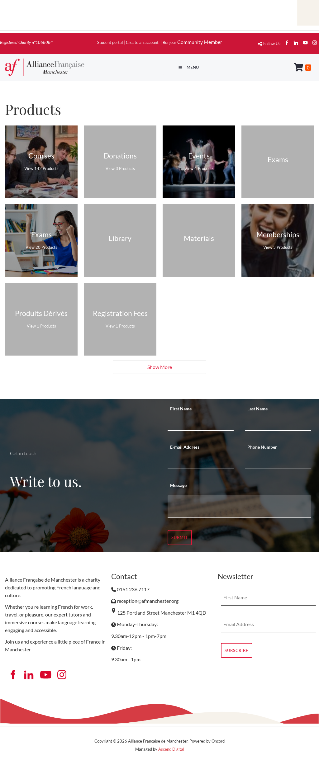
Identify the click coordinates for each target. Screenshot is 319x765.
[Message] (239, 506)
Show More (159, 367)
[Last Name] (278, 423)
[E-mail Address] (201, 461)
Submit (179, 537)
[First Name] (201, 423)
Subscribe (237, 650)
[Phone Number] (278, 461)
